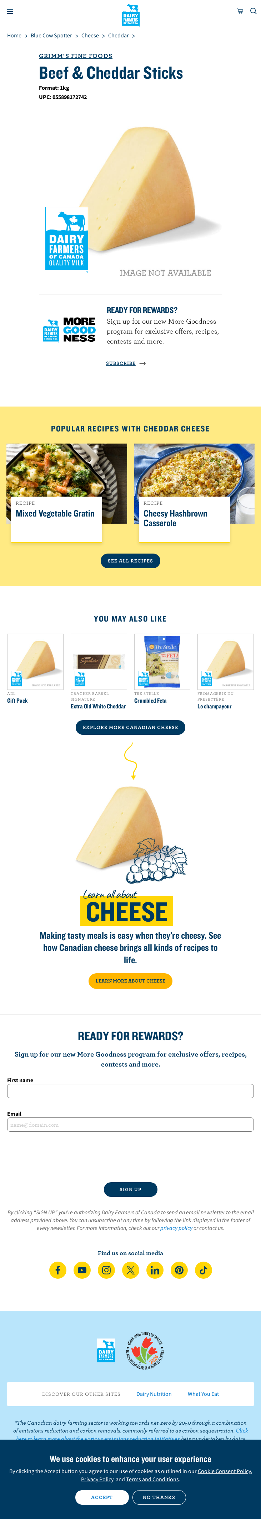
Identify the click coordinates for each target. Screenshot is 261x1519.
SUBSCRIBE (126, 363)
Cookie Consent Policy (224, 1471)
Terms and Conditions (152, 1479)
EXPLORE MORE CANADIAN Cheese (130, 727)
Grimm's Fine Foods (75, 55)
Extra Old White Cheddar (98, 706)
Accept (102, 1497)
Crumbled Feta (150, 700)
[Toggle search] (254, 11)
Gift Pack (17, 700)
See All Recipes (130, 561)
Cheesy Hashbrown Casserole (175, 518)
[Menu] (10, 11)
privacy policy (176, 1227)
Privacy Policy (97, 1479)
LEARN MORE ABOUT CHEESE (130, 981)
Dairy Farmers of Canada (130, 14)
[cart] (240, 11)
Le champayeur (214, 706)
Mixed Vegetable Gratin (55, 513)
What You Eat (203, 1393)
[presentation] (130, 1157)
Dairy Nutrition (154, 1393)
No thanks (159, 1497)
